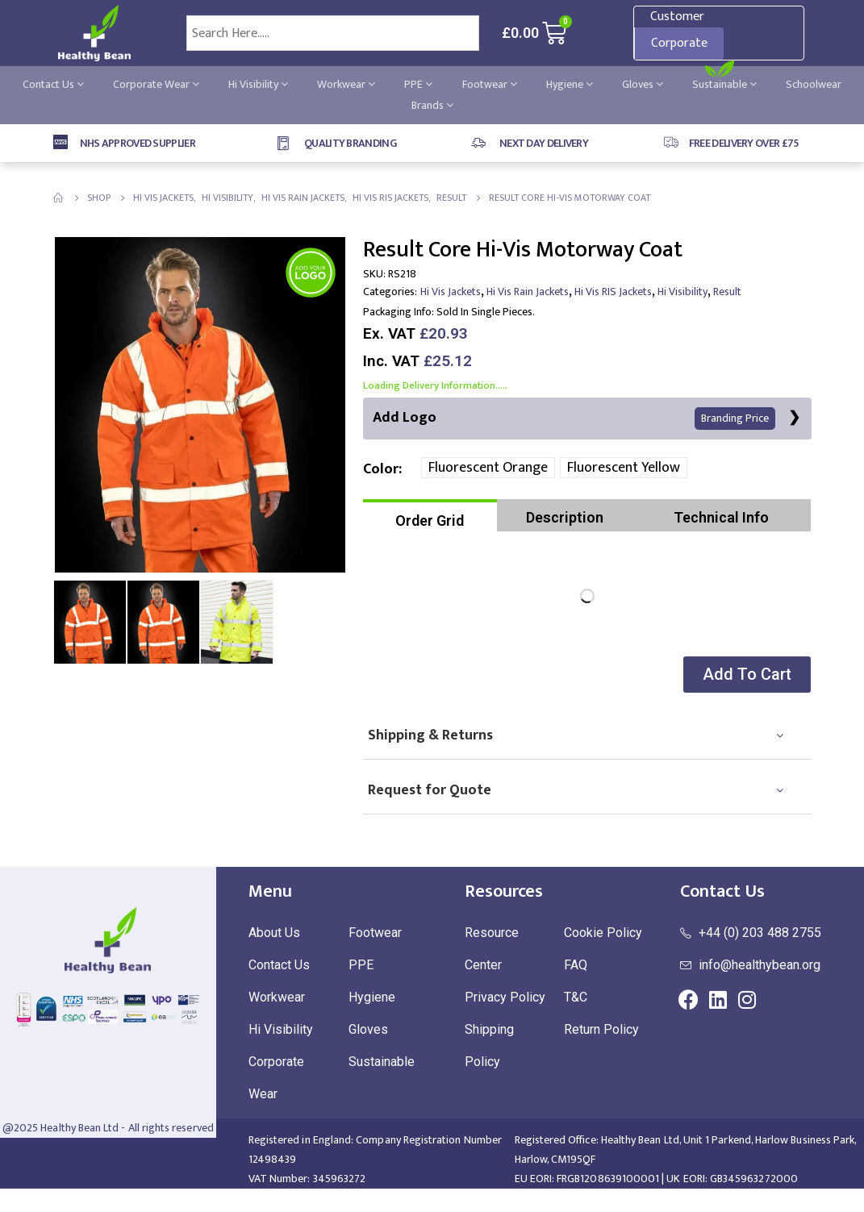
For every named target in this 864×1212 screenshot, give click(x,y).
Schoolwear (813, 84)
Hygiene (569, 84)
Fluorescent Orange (488, 468)
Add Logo (574, 418)
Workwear (346, 84)
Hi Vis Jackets (450, 291)
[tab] (430, 516)
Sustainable (724, 84)
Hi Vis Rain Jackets (527, 291)
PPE (418, 84)
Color (381, 469)
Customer (677, 16)
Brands (432, 105)
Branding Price (735, 419)
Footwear (489, 84)
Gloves (642, 84)
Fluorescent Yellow (623, 468)
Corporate (679, 43)
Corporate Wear (156, 84)
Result (727, 291)
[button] (745, 675)
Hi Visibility (258, 84)
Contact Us (53, 84)
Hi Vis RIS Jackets (613, 291)
